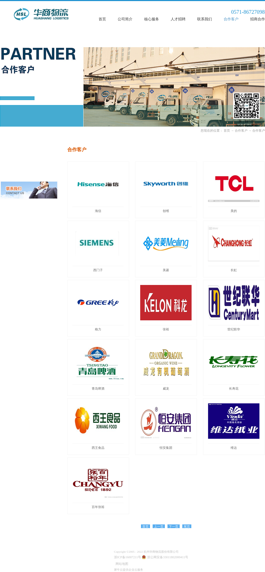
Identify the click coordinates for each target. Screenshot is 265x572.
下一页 (173, 526)
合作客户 (241, 130)
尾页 (187, 526)
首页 (102, 19)
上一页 (159, 526)
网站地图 (121, 564)
